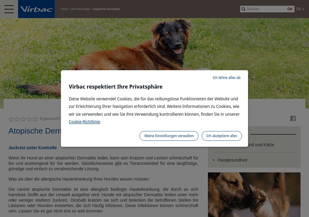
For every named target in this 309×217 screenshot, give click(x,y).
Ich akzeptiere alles (221, 135)
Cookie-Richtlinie (84, 121)
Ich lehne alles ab (227, 77)
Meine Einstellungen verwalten (169, 135)
